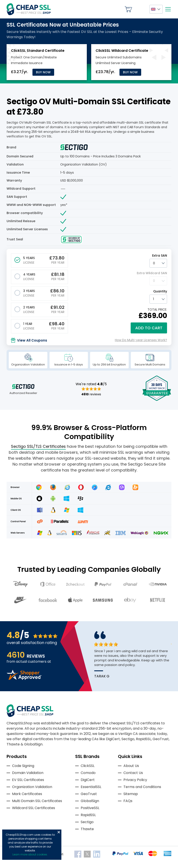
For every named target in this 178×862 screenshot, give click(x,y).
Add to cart (148, 328)
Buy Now (43, 72)
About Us (131, 765)
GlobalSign (90, 800)
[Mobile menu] (167, 9)
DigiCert (88, 779)
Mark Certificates (27, 793)
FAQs (127, 800)
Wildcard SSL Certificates (33, 807)
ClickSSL (87, 765)
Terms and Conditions (142, 786)
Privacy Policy (135, 779)
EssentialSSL (91, 786)
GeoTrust (89, 793)
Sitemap (130, 793)
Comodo (88, 772)
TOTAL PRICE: (157, 309)
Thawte (87, 828)
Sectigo (87, 821)
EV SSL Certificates (28, 779)
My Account (140, 9)
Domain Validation (27, 772)
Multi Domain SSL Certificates (37, 800)
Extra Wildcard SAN (152, 273)
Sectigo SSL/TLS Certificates (38, 446)
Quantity (160, 291)
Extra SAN (159, 255)
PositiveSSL (90, 807)
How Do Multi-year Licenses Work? (141, 340)
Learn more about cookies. (30, 854)
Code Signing (23, 765)
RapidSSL (88, 814)
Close (59, 832)
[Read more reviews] (24, 678)
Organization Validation (32, 786)
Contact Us (133, 772)
